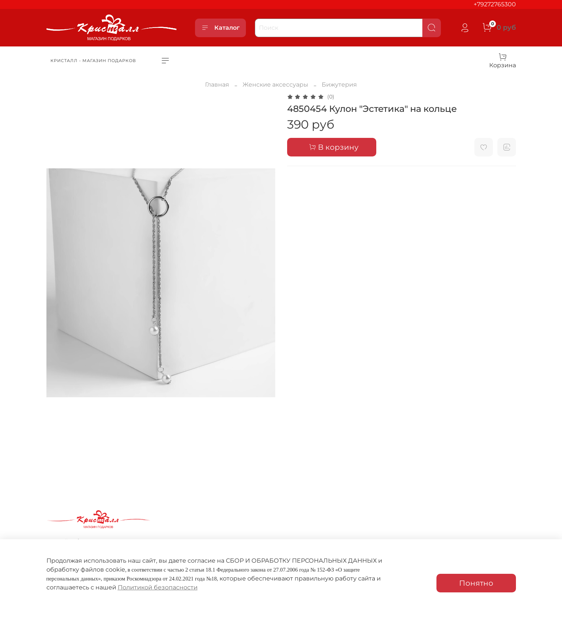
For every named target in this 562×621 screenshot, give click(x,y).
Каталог (220, 28)
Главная (217, 84)
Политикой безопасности (158, 587)
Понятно (476, 583)
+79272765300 (495, 4)
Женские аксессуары (275, 84)
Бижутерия (339, 84)
